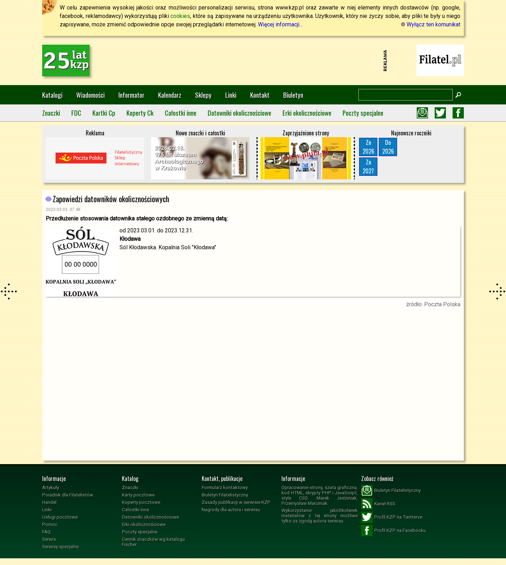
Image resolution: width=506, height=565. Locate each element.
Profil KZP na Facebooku (393, 530)
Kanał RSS (378, 503)
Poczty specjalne (363, 112)
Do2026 (388, 146)
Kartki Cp (103, 112)
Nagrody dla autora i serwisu (231, 509)
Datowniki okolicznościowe (239, 112)
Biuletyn (293, 94)
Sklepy (203, 94)
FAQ (46, 531)
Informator (131, 94)
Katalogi (52, 94)
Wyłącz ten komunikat (430, 24)
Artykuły (50, 487)
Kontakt (260, 94)
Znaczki (51, 112)
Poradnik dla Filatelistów (67, 494)
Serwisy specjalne (60, 546)
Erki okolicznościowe (307, 112)
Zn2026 (368, 146)
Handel (49, 502)
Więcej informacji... (280, 24)
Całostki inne (180, 112)
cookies (180, 16)
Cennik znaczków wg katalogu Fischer (153, 542)
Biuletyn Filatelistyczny (225, 494)
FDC (76, 112)
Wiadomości (90, 94)
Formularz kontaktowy (225, 487)
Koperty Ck (140, 112)
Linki (230, 94)
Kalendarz (169, 94)
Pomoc (49, 524)
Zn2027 (368, 166)
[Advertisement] (253, 60)
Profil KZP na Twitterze (391, 517)
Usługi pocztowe (60, 517)
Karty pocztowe (138, 494)
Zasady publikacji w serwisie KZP (236, 502)
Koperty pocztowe (141, 502)
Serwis (49, 539)
